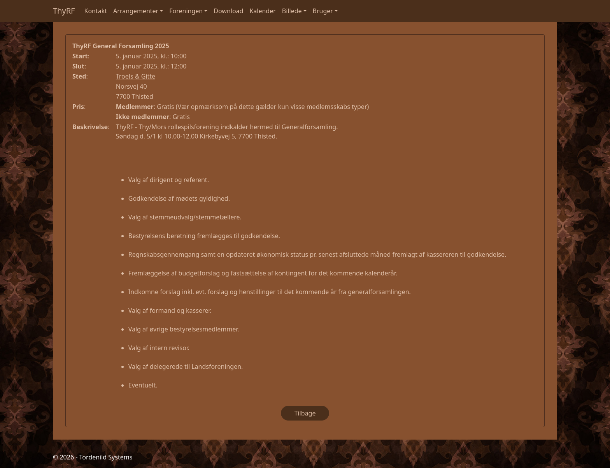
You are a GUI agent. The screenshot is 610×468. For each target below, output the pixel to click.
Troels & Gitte (135, 76)
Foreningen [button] (186, 11)
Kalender (262, 11)
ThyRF (64, 10)
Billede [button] (292, 11)
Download (228, 11)
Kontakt (95, 11)
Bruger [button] (323, 11)
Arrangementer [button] (135, 11)
